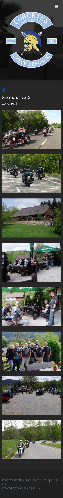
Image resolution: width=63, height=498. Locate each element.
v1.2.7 (36, 488)
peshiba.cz (23, 488)
